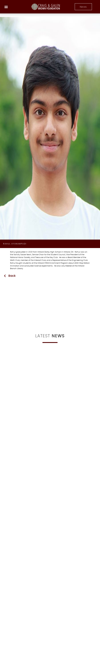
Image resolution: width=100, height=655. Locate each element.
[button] (6, 6)
